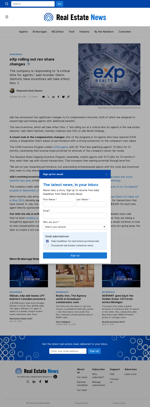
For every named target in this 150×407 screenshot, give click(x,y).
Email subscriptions (57, 236)
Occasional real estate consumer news (69, 245)
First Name (49, 199)
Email (46, 211)
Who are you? (50, 222)
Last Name (82, 199)
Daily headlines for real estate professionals (72, 241)
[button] (59, 4)
